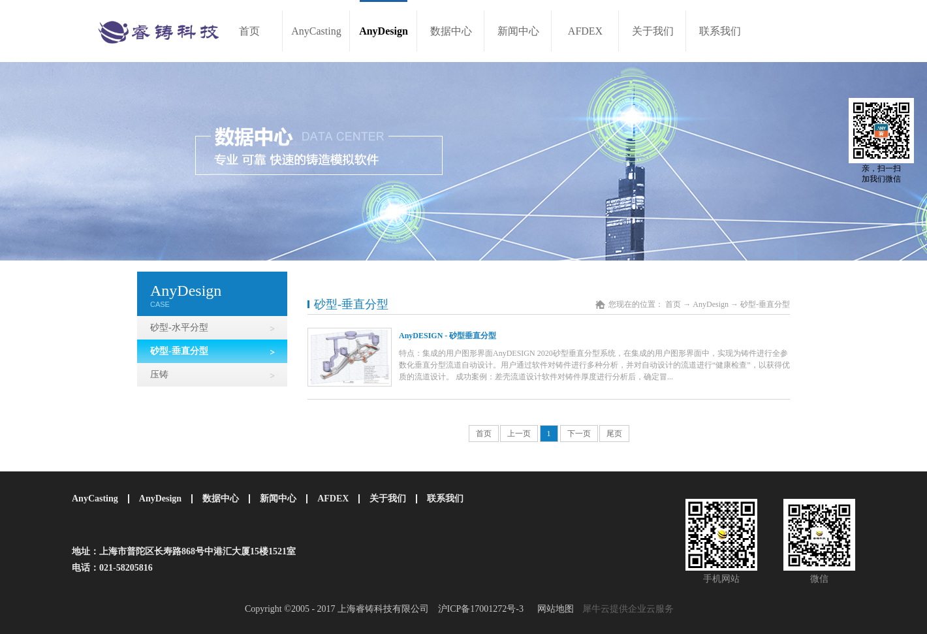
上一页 (519, 433)
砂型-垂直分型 (765, 304)
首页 (249, 31)
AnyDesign (711, 304)
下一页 (579, 433)
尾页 (614, 433)
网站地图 (553, 609)
